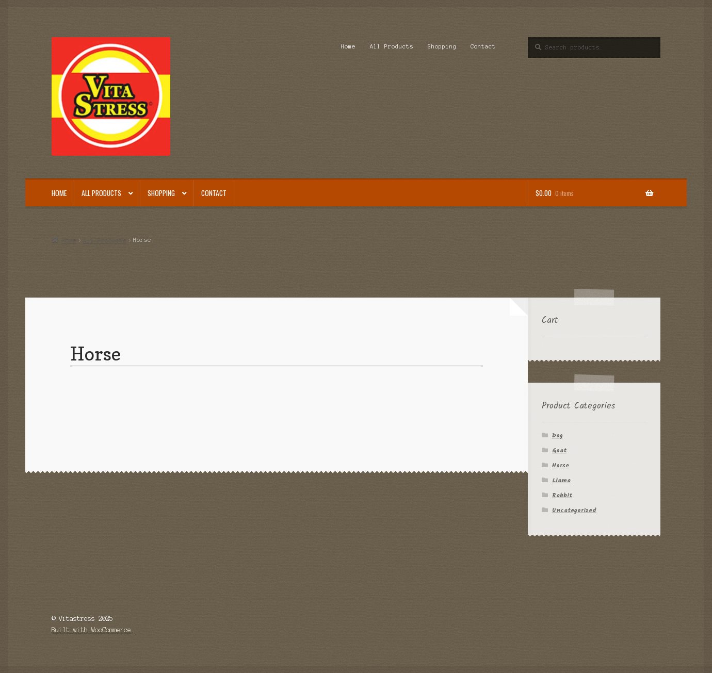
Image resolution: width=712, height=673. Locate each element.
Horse (560, 465)
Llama (561, 480)
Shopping (442, 46)
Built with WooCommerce (91, 630)
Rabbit (562, 495)
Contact (483, 46)
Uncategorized (574, 510)
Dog (557, 435)
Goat (559, 450)
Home (348, 46)
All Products (391, 46)
